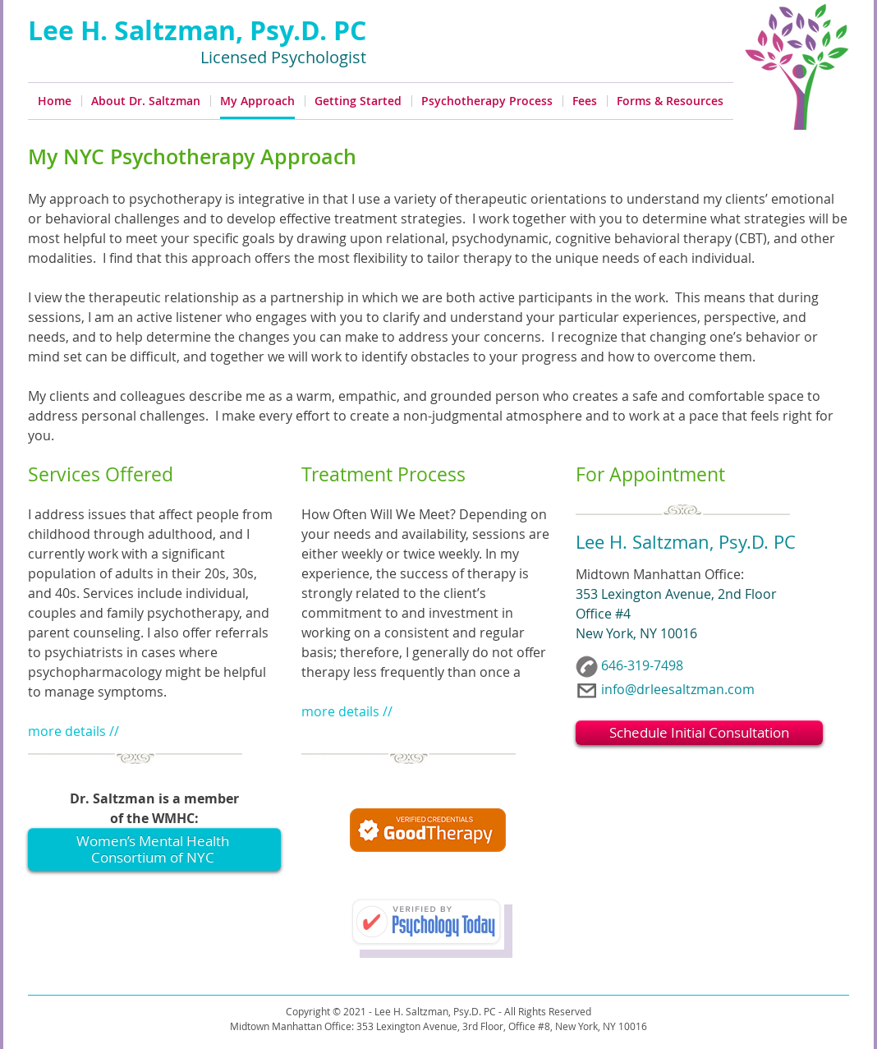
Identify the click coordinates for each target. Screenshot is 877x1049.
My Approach (257, 100)
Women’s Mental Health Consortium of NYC (152, 849)
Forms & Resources (670, 100)
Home (54, 100)
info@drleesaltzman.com (678, 689)
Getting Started (358, 100)
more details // (73, 731)
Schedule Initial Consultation (699, 732)
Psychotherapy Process (487, 100)
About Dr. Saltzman (145, 100)
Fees (584, 100)
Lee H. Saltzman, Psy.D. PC (197, 30)
